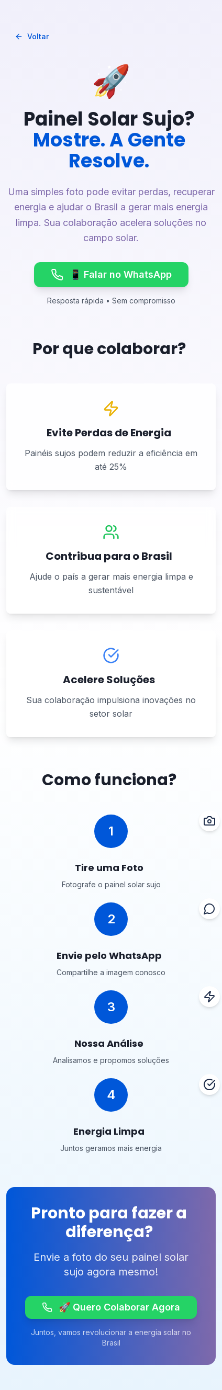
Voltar (32, 36)
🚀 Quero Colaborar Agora (111, 1307)
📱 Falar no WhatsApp (111, 274)
